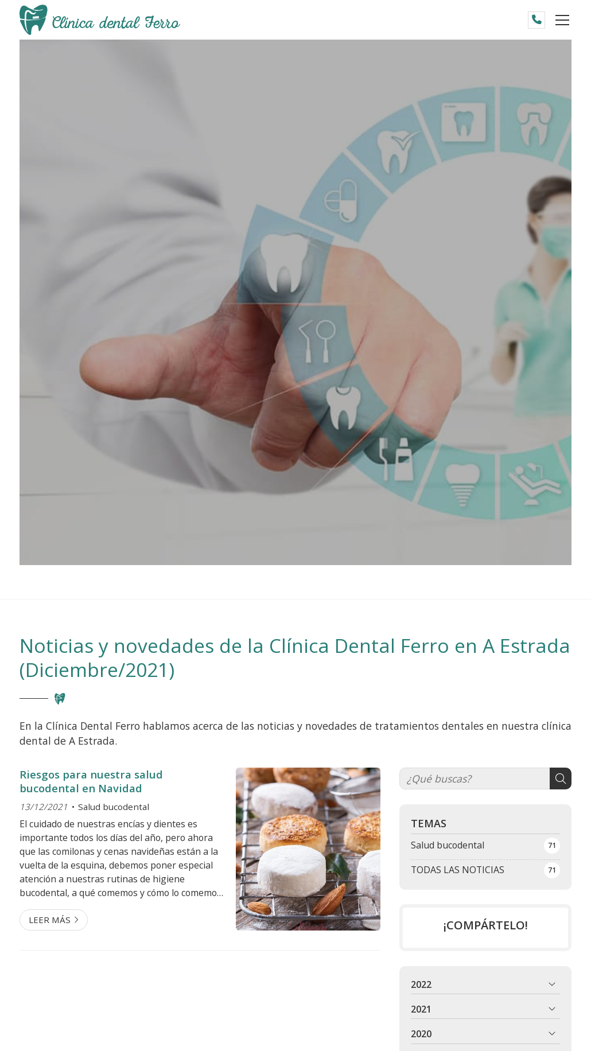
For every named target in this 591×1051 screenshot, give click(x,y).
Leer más (50, 919)
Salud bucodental (113, 806)
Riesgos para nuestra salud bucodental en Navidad (91, 781)
